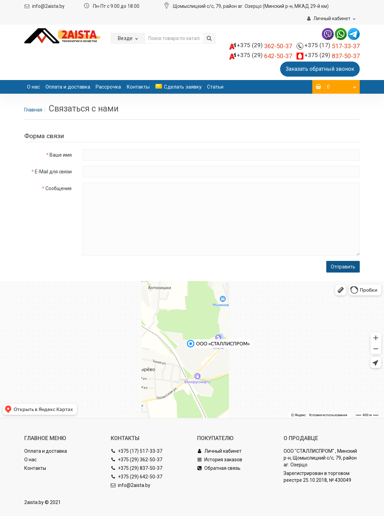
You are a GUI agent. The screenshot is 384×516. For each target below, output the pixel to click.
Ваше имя (61, 155)
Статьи (215, 87)
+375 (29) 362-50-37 (136, 459)
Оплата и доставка (67, 87)
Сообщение (58, 188)
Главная (33, 110)
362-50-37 (264, 46)
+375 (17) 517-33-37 (136, 451)
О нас (33, 87)
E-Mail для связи (53, 171)
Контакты (138, 87)
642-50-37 (264, 55)
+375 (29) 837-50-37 (136, 468)
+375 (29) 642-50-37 (136, 476)
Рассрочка (108, 87)
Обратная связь (219, 468)
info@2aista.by (48, 6)
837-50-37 (332, 55)
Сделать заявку (178, 87)
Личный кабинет (219, 451)
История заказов (219, 459)
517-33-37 (332, 46)
